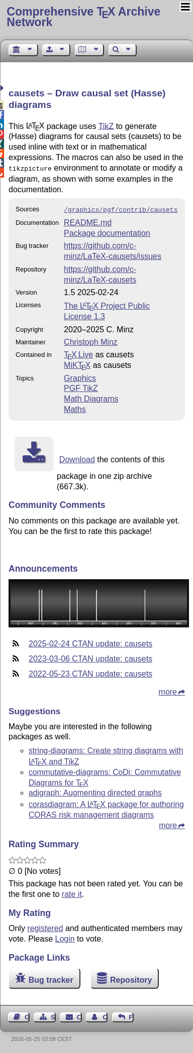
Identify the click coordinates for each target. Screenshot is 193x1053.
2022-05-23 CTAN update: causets (90, 672)
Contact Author (105, 1015)
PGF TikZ (81, 386)
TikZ (106, 125)
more (168, 690)
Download (77, 457)
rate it (72, 892)
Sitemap (53, 1015)
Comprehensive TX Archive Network (83, 17)
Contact (79, 1015)
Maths (75, 407)
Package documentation (107, 231)
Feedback (131, 1015)
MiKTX (77, 363)
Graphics (80, 376)
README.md (88, 220)
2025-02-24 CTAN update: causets (90, 641)
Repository (131, 977)
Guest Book (27, 1015)
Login (65, 937)
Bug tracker (51, 977)
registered (45, 926)
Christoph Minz (91, 340)
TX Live (78, 352)
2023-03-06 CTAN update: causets (90, 656)
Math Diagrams (91, 396)
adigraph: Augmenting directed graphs (95, 790)
